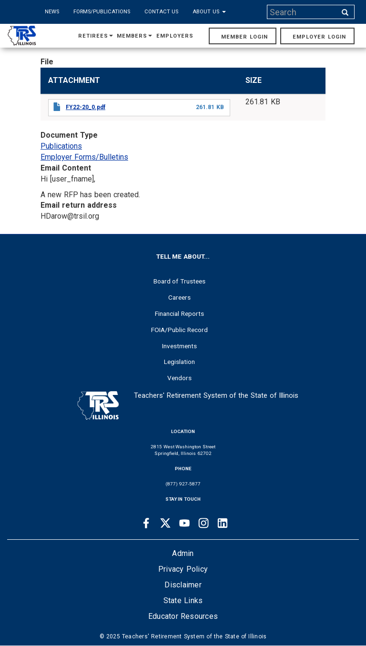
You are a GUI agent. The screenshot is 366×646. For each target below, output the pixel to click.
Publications (61, 146)
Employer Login (319, 37)
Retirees (95, 36)
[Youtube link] (184, 523)
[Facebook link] (146, 523)
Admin (182, 553)
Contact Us (161, 12)
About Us (209, 12)
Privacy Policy (183, 569)
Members (134, 36)
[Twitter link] (165, 523)
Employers (174, 36)
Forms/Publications (101, 12)
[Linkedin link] (222, 523)
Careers (179, 297)
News (52, 12)
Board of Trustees (179, 281)
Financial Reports (179, 313)
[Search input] (302, 12)
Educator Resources (183, 616)
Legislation (179, 361)
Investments (179, 346)
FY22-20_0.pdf (85, 107)
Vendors (179, 378)
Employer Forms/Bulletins (84, 157)
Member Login (244, 37)
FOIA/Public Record (179, 329)
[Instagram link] (203, 523)
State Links (183, 600)
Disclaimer (183, 584)
